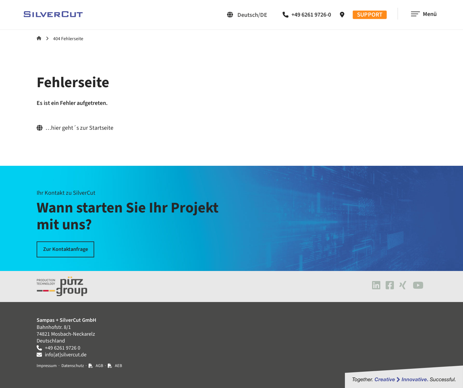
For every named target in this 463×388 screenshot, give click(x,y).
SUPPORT (370, 15)
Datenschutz (72, 366)
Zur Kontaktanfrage (65, 249)
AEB (118, 366)
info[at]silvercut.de (66, 354)
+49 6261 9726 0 (62, 348)
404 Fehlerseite (68, 38)
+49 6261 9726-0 (311, 15)
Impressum (47, 366)
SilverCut (39, 38)
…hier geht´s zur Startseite (79, 128)
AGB (99, 366)
